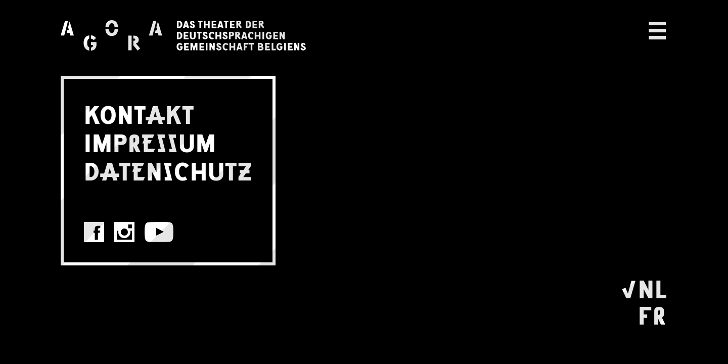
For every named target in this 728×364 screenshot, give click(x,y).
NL (652, 288)
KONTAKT (139, 113)
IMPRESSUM (150, 141)
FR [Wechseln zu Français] (652, 314)
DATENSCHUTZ (168, 170)
